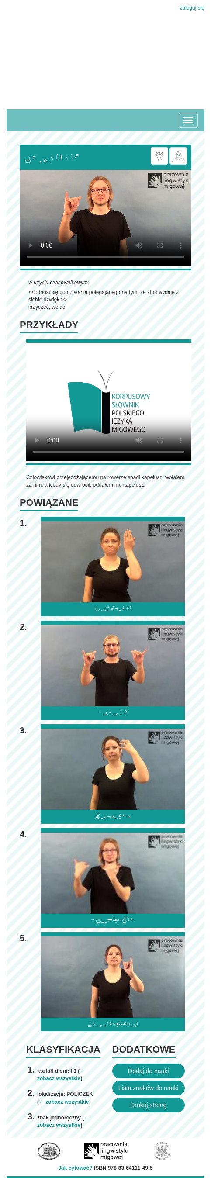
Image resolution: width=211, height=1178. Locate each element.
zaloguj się (192, 8)
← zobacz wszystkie (64, 1102)
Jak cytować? (75, 1168)
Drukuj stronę (148, 1105)
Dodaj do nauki (148, 1070)
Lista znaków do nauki (148, 1088)
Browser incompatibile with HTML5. (105, 218)
